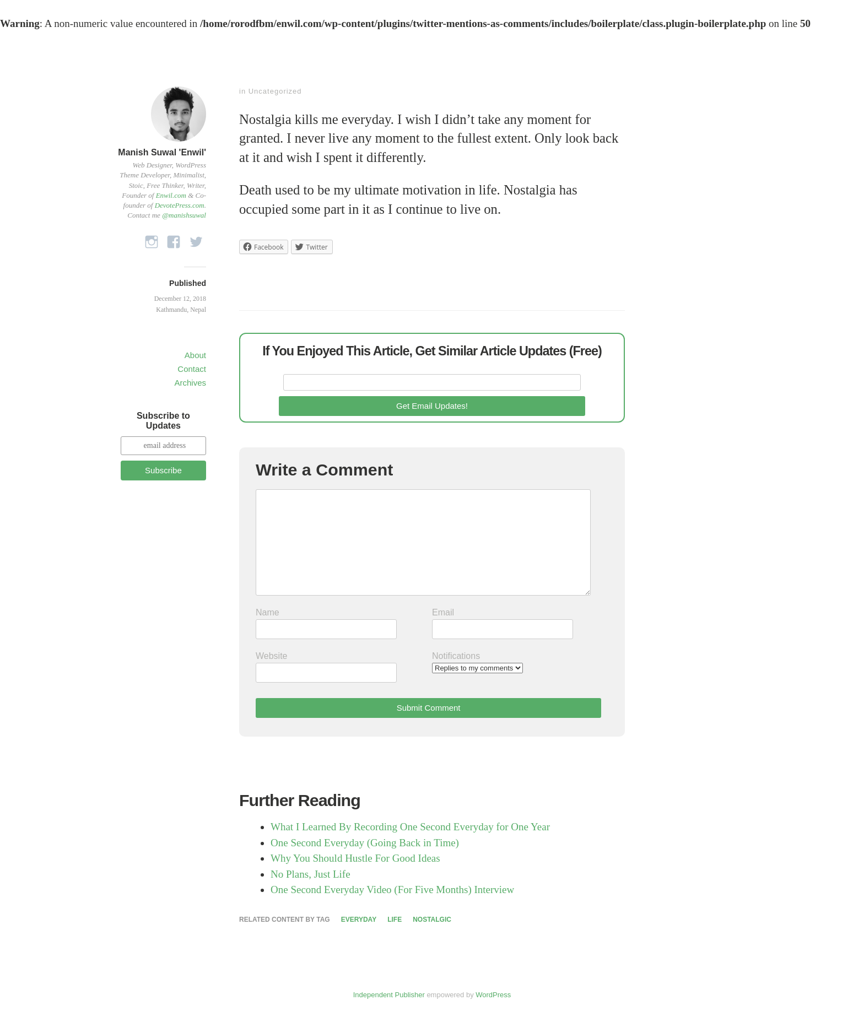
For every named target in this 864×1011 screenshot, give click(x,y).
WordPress (493, 995)
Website (272, 656)
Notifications (456, 656)
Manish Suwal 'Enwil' (162, 152)
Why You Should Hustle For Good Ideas (355, 858)
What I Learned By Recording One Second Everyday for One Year (410, 826)
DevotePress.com (179, 205)
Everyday (358, 919)
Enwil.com (171, 195)
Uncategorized (275, 91)
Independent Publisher (389, 995)
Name (267, 612)
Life (394, 919)
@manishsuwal (184, 215)
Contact (191, 369)
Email (443, 612)
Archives (190, 382)
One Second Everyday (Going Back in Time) (365, 842)
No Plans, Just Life (310, 874)
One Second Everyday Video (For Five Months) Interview (392, 889)
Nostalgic (432, 919)
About (195, 355)
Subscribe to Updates (163, 420)
